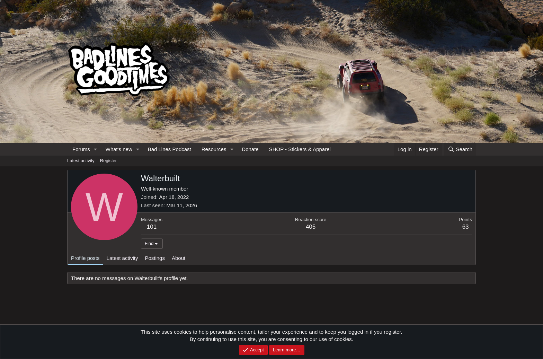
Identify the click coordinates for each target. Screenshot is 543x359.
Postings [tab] (155, 258)
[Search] (460, 149)
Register (108, 160)
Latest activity (81, 160)
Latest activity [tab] (122, 258)
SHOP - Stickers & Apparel (300, 149)
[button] (95, 149)
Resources (214, 149)
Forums (81, 149)
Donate (250, 149)
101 (152, 227)
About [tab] (178, 258)
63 (465, 227)
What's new (119, 149)
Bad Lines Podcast (169, 149)
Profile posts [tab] (85, 258)
